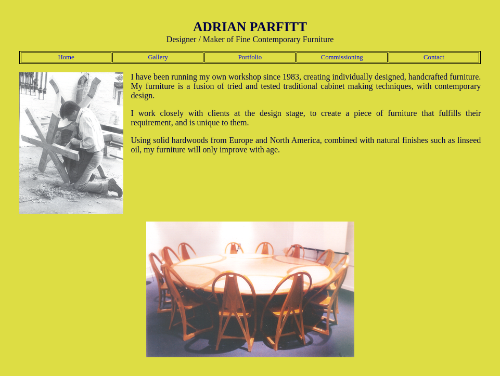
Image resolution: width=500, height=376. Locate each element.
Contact (434, 57)
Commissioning (342, 57)
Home (66, 57)
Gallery (158, 57)
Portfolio (250, 57)
